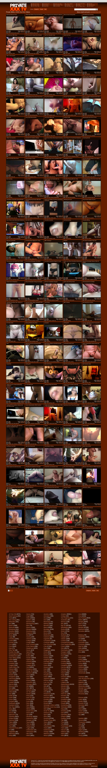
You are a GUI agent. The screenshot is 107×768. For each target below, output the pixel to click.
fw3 (64, 76)
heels (55, 217)
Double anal (12, 652)
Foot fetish (82, 661)
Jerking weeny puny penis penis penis (34, 96)
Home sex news (58, 3)
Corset (81, 640)
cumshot (71, 73)
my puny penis (10, 96)
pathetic (31, 32)
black (86, 115)
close (48, 505)
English (28, 654)
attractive (67, 73)
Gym (45, 671)
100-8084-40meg (69, 464)
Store (45, 716)
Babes (80, 620)
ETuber (78, 5)
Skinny (28, 709)
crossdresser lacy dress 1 (31, 76)
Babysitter (12, 621)
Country (11, 642)
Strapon (63, 716)
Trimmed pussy (13, 728)
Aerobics (46, 614)
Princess (81, 697)
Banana (63, 621)
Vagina (81, 730)
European (64, 654)
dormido (10, 258)
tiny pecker (47, 302)
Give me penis (29, 220)
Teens (45, 722)
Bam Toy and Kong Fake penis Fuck (71, 364)
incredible (57, 279)
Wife (62, 735)
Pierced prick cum (11, 507)
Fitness (11, 661)
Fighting (28, 659)
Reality (81, 701)
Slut (10, 711)
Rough (63, 703)
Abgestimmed (29, 548)
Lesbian (11, 682)
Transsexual (47, 726)
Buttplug (81, 635)
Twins (63, 728)
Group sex (29, 671)
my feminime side (87, 364)
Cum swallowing (66, 644)
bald (47, 361)
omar (14, 53)
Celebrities (82, 637)
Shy (80, 707)
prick (17, 526)
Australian (64, 620)
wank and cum (67, 35)
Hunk (28, 676)
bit (27, 320)
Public (80, 699)
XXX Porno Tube (36, 6)
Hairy (10, 673)
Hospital (46, 675)
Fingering (46, 659)
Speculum (12, 714)
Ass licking (12, 620)
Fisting (81, 659)
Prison (11, 699)
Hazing (46, 673)
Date (45, 9)
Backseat (29, 621)
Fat (62, 657)
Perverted (81, 694)
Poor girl (29, 697)
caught (92, 94)
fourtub (69, 156)
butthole (88, 53)
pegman (65, 240)
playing (73, 197)
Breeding (29, 631)
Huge (62, 675)
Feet (80, 657)
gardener (77, 464)
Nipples (46, 690)
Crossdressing (65, 642)
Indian (46, 676)
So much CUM (67, 117)
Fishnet (63, 659)
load (51, 135)
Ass (45, 618)
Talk (62, 720)
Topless (28, 726)
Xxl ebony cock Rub (11, 446)
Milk (45, 686)
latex (60, 279)
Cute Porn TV (46, 3)
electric (30, 546)
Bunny (46, 633)
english (16, 94)
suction (37, 320)
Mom (27, 688)
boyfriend (29, 361)
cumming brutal (86, 137)
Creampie (47, 642)
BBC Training (67, 302)
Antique (63, 616)
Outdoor (81, 692)
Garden (81, 665)
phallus (71, 115)
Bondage (46, 629)
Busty (10, 635)
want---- (94, 176)
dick (9, 32)
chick (50, 176)
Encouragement (14, 654)
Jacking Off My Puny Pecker (51, 384)
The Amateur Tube (59, 5)
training (50, 258)
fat (52, 176)
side (89, 382)
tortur (48, 382)
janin (12, 238)
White (28, 735)
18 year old (12, 614)
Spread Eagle (86, 425)
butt (14, 423)
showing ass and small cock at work (15, 261)
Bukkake (11, 633)
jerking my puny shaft (69, 548)
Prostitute (64, 699)
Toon (10, 726)
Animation (47, 616)
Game (46, 665)
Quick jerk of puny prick (69, 281)
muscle (69, 32)
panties (31, 217)
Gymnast (64, 671)
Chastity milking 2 (29, 487)
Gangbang (64, 665)
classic (28, 423)
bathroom (87, 94)
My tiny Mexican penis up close (52, 487)
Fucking (63, 663)
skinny (94, 546)
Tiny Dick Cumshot (49, 220)
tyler (13, 73)
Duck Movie (91, 6)
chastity (86, 238)
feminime (86, 382)
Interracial (12, 678)
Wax (27, 733)
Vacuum (63, 730)
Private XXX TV (34, 760)
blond (51, 423)
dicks (14, 94)
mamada (14, 258)
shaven (77, 587)
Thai (62, 722)
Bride (45, 631)
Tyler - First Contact (11, 55)
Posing (63, 697)
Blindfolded (64, 627)
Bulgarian (29, 633)
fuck (54, 176)
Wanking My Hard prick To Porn (90, 117)
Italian (28, 678)
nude (72, 32)
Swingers (29, 720)
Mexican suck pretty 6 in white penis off (92, 466)
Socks (28, 712)
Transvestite (65, 726)
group (69, 526)
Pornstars (47, 697)
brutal (86, 156)
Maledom (81, 682)
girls (66, 526)
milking (89, 238)
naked (94, 361)
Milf (27, 686)
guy (93, 115)
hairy (92, 197)
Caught (63, 637)
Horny (28, 675)
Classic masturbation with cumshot (33, 405)
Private (28, 699)
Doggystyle (47, 650)
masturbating (32, 135)
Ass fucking (82, 618)
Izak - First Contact (30, 55)
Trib (80, 726)
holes (86, 258)
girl (34, 53)
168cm (48, 423)
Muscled (28, 690)
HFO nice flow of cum (88, 507)
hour (36, 258)
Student (11, 718)
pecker (92, 217)
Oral (45, 692)
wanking (93, 135)
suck (91, 176)
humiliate (10, 546)
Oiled (10, 692)
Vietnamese (30, 731)
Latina (80, 680)
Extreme (46, 656)
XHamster (23, 31)
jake (33, 464)
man (12, 443)
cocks (56, 546)
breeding (52, 546)
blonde (48, 567)
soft (37, 32)
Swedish (81, 718)
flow (88, 526)
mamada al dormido (11, 240)
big (85, 73)
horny (16, 320)
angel (28, 53)
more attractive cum (30, 507)
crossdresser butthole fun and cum (91, 35)
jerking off (28, 364)
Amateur (63, 614)
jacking (50, 402)
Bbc (62, 623)
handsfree (52, 279)
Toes (80, 724)
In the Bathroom (29, 384)
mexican (12, 32)
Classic (63, 639)
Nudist (63, 690)
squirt (67, 505)
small (17, 115)
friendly (74, 464)
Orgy (62, 692)
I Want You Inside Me (11, 137)
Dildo (80, 648)
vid (14, 176)
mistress (53, 32)
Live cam (47, 682)
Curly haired (30, 646)
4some (28, 614)
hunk (67, 32)
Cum (10, 644)
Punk (28, 701)
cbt (28, 546)
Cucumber (82, 642)
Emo (80, 652)
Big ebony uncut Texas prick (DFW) (71, 405)
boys (12, 217)
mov (81, 464)
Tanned (81, 720)
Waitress (63, 731)
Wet (80, 733)
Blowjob (28, 629)
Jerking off (66, 322)
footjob (9, 443)
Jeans (63, 678)
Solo (62, 712)
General (46, 667)
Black (45, 627)
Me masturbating (67, 220)
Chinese (28, 639)
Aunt (45, 620)
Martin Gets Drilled (87, 446)
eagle (86, 443)
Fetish (11, 659)
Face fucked (82, 656)
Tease (28, 722)
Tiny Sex (90, 3)
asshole (50, 156)
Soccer (11, 712)
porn (90, 135)
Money (46, 688)
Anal (80, 614)
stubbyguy (73, 156)
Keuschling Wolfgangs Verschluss (33, 261)
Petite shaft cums (29, 569)
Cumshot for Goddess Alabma (32, 137)
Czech (63, 646)
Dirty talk (12, 650)
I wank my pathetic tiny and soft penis (34, 14)
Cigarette (46, 639)
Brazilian (11, 631)
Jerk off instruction (84, 678)
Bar (10, 623)
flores (67, 279)
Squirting (11, 716)
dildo (52, 217)
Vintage (46, 731)
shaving (34, 217)
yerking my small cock (69, 343)
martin (89, 464)
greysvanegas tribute (30, 158)
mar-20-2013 (53, 361)
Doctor (28, 650)
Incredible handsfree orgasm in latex (53, 261)
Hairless (81, 671)
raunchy (95, 279)
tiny (55, 320)
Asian (28, 618)
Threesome (82, 722)
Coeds (11, 640)
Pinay (28, 695)
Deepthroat (29, 648)
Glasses (11, 669)
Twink (45, 728)
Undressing (47, 730)
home (86, 587)
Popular (41, 9)
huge (92, 567)
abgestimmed (30, 567)
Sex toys (12, 707)
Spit (27, 714)
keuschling (29, 279)
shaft (39, 135)
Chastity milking (86, 220)
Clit (80, 639)
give (30, 238)
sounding (91, 32)
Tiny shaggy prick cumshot (51, 507)
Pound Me (9, 117)
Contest (63, 640)
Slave (80, 709)
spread (88, 443)
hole (89, 341)
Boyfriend (81, 629)
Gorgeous (29, 669)
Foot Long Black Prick (30, 425)
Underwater (29, 730)
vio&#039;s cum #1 (68, 158)
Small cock (29, 711)
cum (66, 53)
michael (15, 443)
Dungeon (64, 652)
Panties (28, 694)
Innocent (63, 676)
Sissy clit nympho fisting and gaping (34, 281)
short (12, 176)
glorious (17, 423)
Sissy (10, 709)
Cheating (11, 639)
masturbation (37, 423)
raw (95, 341)
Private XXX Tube (81, 3)
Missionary (82, 686)
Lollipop (63, 682)
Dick (62, 648)
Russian (81, 703)
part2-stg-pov (19, 505)
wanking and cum (68, 199)
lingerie (57, 567)
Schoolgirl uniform (49, 705)
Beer (27, 625)
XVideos (61, 299)
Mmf (10, 688)
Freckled (29, 663)
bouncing (54, 156)
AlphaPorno (41, 52)
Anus (80, 616)
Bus (62, 633)
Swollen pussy (48, 720)
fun (90, 217)
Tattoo (11, 722)
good (91, 115)
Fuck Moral (46, 5)
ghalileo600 (56, 197)
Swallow (63, 718)
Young (80, 735)
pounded (92, 341)
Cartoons (46, 637)
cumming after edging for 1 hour (33, 240)
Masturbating (65, 684)
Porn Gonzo (57, 6)
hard (88, 135)
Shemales (64, 707)
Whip (10, 735)
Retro (28, 703)
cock (28, 32)
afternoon (10, 53)
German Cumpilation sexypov (51, 281)
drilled (86, 464)
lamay (71, 402)
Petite (11, 695)
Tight (45, 724)
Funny (80, 663)
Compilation (47, 640)
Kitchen (46, 680)
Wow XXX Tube (36, 3)
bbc (47, 258)
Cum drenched (48, 644)
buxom (9, 587)
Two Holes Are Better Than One (89, 240)
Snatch (81, 711)
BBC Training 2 (48, 240)
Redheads (12, 703)
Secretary (81, 705)
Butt (27, 635)
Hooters (11, 675)
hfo (92, 526)
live (94, 197)
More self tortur (48, 364)
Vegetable (12, 731)
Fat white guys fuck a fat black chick (53, 158)
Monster (63, 688)
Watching (12, 733)
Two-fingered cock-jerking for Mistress (53, 14)
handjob (37, 53)
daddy (88, 279)
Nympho (81, 690)
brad (66, 443)
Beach (11, 625)
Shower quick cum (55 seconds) (14, 466)
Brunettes (81, 631)
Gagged (11, 665)
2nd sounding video (49, 76)
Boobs (63, 629)
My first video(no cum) (50, 35)
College (28, 640)
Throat (11, 724)
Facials (28, 657)
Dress (45, 652)
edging (33, 258)
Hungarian (12, 676)
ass (9, 279)
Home (63, 673)
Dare (10, 648)
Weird (63, 733)
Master (46, 684)
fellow (55, 423)
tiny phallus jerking (49, 446)
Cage (10, 637)
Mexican (11, 686)
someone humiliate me (11, 528)
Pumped (11, 701)
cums (28, 587)
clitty (67, 197)
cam (90, 94)
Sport (45, 714)
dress (34, 94)
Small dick (9, 364)
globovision (72, 279)
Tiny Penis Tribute (87, 384)
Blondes (81, 627)
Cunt (10, 646)
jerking (33, 115)
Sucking (46, 718)
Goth (45, 669)
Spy (80, 714)
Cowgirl (28, 642)
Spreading (64, 714)
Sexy (27, 707)
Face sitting (12, 657)
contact (9, 73)
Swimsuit (11, 720)
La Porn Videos (69, 3)
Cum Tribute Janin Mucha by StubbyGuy (15, 220)
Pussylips (64, 701)
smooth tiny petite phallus (69, 96)
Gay (27, 667)
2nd (47, 94)
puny (18, 32)
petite (69, 115)
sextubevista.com (95, 12)
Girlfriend (81, 667)
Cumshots (82, 644)
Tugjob (28, 728)
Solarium (46, 712)
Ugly (80, 728)
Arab (10, 618)
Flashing (29, 661)
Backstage (47, 621)
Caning (28, 637)
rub (15, 464)
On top (28, 692)
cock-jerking (49, 32)
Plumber (63, 695)
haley (69, 402)
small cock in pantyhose (12, 281)
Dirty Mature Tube (69, 6)
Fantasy (46, 657)
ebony (73, 423)
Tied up (28, 724)
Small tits (47, 711)
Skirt (45, 709)
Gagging (29, 665)
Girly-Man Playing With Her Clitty (71, 179)
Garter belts (12, 667)
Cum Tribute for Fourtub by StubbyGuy (72, 137)
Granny (81, 669)
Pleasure (46, 695)
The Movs (68, 5)
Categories (36, 9)
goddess (36, 156)
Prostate (46, 699)
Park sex (64, 694)
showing (14, 279)
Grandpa (63, 669)
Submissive (29, 718)
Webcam (46, 733)
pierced (14, 526)
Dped (28, 652)
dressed (31, 53)
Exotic (28, 656)
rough (37, 361)
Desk (45, 648)
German (63, 667)
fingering (89, 546)
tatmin (46, 425)
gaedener (15, 505)
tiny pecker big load (49, 117)
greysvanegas (30, 176)
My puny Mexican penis (12, 14)
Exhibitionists (13, 656)
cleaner (30, 320)
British (63, 631)
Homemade (82, 673)
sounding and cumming (88, 14)
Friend (46, 663)
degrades (10, 94)
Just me (46, 55)
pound (9, 135)
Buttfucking (47, 635)
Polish (11, 697)
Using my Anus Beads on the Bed (33, 466)
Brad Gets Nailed (67, 425)
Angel (28, 616)
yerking (72, 361)
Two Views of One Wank (69, 466)
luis (76, 279)
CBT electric (28, 528)
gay (69, 279)
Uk (10, 730)
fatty (16, 587)
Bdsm (80, 623)
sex (75, 526)
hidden (95, 94)
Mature (81, 684)
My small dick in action (88, 302)
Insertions (81, 676)
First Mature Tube (81, 6)
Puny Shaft (28, 179)
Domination (64, 650)
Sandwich (12, 705)
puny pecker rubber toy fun (89, 199)
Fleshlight (47, 661)
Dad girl (81, 646)
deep (49, 197)
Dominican (82, 650)
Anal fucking (13, 616)
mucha (14, 238)
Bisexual (11, 627)
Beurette (46, 625)
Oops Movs (46, 6)
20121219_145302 (86, 487)
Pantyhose (47, 694)
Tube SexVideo (92, 5)
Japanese (47, 678)
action (86, 320)
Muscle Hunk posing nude (69, 14)
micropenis (19, 443)
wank (69, 53)
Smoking (63, 711)
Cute (45, 646)
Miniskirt (63, 686)
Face (62, 656)
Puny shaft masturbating (31, 117)
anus (50, 217)
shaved (73, 587)
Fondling (63, 661)
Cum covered (30, 644)
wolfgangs (39, 279)
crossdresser (93, 53)
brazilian (86, 341)
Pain (10, 694)
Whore (46, 735)
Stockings (29, 716)
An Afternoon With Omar (12, 35)
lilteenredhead (13, 402)
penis (15, 32)
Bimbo (80, 625)
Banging (81, 621)
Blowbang (12, 629)
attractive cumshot (68, 55)
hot (74, 73)
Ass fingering (65, 618)
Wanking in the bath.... (69, 528)
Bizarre (28, 627)
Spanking (81, 712)
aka (47, 197)
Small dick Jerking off (49, 569)
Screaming (64, 705)
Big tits (63, 625)
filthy (12, 505)
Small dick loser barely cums (51, 466)
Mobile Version (94, 766)
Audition (28, 620)
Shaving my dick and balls (89, 281)
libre (94, 423)
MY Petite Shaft (10, 322)
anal (85, 53)
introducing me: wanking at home (90, 569)
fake (71, 382)
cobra (86, 423)
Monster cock (83, 688)
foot (33, 443)
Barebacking (30, 623)
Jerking (11, 680)
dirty (9, 505)
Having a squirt (67, 487)
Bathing (46, 623)
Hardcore (29, 673)
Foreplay (11, 663)
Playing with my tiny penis (31, 322)
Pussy (46, 701)
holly (90, 567)
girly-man (70, 197)
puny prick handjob (49, 96)
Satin (28, 705)
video (54, 94)
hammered (29, 464)
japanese (72, 526)
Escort (46, 654)
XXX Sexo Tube (36, 5)
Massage (29, 684)
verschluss (34, 279)
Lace (62, 680)
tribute (77, 156)
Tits (62, 724)
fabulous (48, 279)
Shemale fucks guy (50, 707)
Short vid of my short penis (13, 158)
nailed (69, 443)
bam (66, 382)
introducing (89, 587)
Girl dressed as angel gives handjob (34, 35)
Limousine (29, 682)
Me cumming (9, 179)
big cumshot (86, 55)
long (35, 443)
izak (31, 73)
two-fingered (58, 32)
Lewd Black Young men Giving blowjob (15, 199)
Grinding (11, 671)
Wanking (81, 731)
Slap (62, 709)
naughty (91, 279)
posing (75, 32)
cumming (86, 32)
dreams (52, 197)
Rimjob (46, 703)
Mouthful (11, 690)
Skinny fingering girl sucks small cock (91, 528)
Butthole (63, 635)
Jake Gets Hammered (30, 446)
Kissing (28, 680)
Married (11, 684)
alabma (28, 156)
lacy (36, 94)
